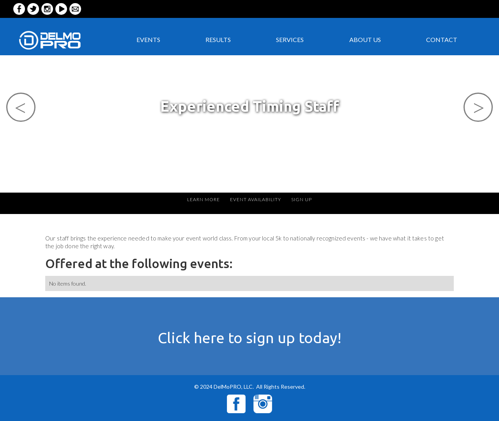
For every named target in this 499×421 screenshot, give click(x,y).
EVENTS (148, 39)
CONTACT (441, 39)
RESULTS (218, 39)
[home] (64, 40)
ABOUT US (365, 39)
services (290, 39)
